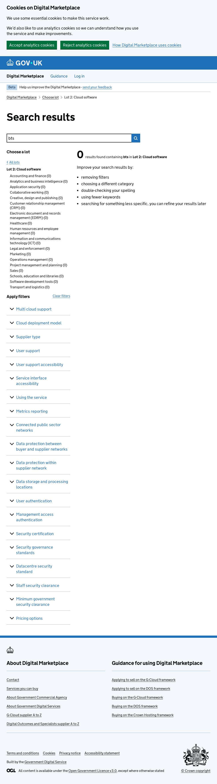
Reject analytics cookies (85, 45)
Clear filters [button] (61, 296)
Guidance (59, 76)
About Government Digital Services (33, 706)
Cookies (49, 753)
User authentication (34, 500)
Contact (13, 680)
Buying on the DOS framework (135, 706)
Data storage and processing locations (42, 484)
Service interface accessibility (31, 380)
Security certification (35, 533)
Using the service (31, 397)
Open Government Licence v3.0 (92, 771)
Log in (79, 76)
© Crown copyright (195, 771)
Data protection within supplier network (36, 465)
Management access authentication (34, 517)
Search (135, 138)
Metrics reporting (32, 411)
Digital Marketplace (25, 76)
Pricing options (29, 618)
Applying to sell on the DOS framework (141, 688)
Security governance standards (34, 550)
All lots (14, 162)
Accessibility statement (102, 753)
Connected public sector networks (38, 427)
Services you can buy (22, 688)
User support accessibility (39, 364)
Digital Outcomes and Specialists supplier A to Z (43, 724)
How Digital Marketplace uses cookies (146, 45)
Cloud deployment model (38, 322)
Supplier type (28, 336)
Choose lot (50, 97)
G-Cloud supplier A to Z (24, 715)
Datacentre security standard (34, 569)
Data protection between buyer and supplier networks (42, 446)
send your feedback (97, 87)
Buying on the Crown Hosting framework (142, 715)
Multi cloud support (33, 309)
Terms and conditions (23, 753)
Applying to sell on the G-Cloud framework (143, 680)
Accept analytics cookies (31, 45)
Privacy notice (70, 753)
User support (28, 350)
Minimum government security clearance (35, 601)
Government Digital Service (45, 762)
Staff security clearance (37, 585)
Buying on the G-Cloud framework (137, 697)
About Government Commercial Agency (37, 697)
